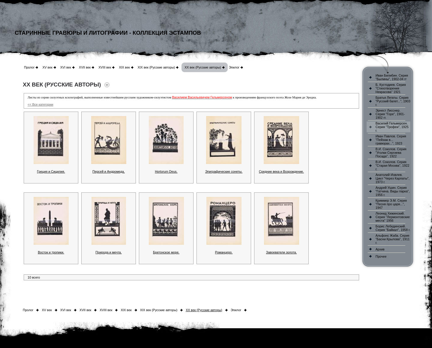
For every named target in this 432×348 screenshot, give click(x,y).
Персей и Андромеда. (108, 171)
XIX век (124, 67)
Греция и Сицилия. (51, 171)
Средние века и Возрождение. (281, 171)
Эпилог (234, 67)
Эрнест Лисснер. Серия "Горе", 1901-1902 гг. (390, 114)
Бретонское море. (166, 252)
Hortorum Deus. (166, 171)
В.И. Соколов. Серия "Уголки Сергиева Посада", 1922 (391, 152)
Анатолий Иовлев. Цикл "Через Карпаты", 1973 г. (393, 178)
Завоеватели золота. (281, 252)
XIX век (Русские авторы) (156, 67)
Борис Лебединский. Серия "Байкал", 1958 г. (393, 228)
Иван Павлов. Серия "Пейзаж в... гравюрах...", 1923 (391, 139)
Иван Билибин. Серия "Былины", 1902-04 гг (392, 77)
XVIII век (104, 67)
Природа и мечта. (108, 252)
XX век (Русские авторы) (202, 67)
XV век (47, 67)
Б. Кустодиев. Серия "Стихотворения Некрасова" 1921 (391, 88)
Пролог (29, 67)
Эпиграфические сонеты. (223, 171)
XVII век (85, 67)
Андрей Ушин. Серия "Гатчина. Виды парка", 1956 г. (393, 191)
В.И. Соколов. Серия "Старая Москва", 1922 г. (393, 165)
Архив (380, 249)
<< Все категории (40, 104)
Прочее (381, 256)
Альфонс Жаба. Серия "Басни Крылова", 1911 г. (393, 239)
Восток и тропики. (51, 252)
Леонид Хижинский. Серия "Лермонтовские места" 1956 (393, 217)
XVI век (65, 67)
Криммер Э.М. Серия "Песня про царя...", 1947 (391, 204)
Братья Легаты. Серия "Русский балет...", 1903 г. (393, 101)
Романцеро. (223, 252)
